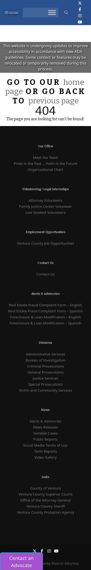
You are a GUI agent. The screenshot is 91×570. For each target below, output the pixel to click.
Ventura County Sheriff (45, 506)
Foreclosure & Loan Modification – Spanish (45, 323)
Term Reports (45, 451)
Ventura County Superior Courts (45, 494)
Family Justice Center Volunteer (45, 206)
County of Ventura (45, 488)
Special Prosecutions (45, 384)
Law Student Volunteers (45, 212)
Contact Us (45, 274)
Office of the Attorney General (45, 500)
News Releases (45, 427)
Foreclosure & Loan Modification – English (45, 317)
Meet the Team (45, 157)
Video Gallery (45, 457)
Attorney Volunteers (46, 200)
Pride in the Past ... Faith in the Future (45, 163)
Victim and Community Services (45, 390)
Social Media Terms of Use (45, 445)
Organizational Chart (45, 169)
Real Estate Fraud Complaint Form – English (45, 304)
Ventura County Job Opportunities (45, 243)
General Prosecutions (45, 372)
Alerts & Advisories (45, 421)
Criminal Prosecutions (45, 366)
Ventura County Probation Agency (45, 512)
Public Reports (45, 439)
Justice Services (45, 378)
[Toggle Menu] (52, 12)
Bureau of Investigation (45, 360)
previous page (53, 100)
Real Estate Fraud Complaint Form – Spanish (45, 310)
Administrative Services (45, 354)
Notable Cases (45, 433)
